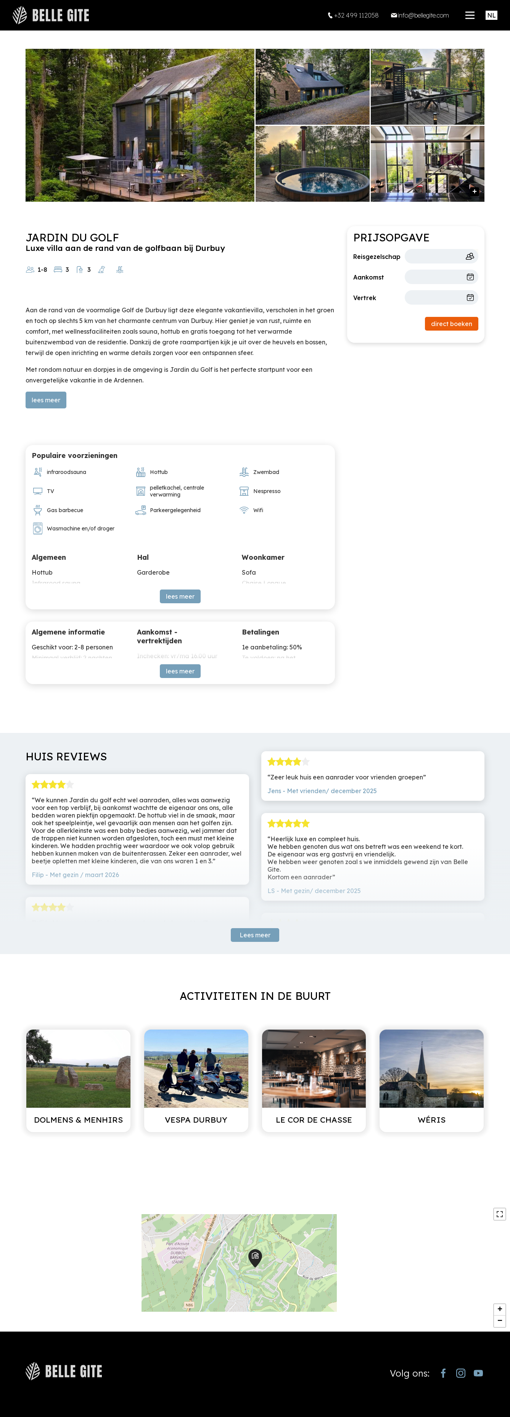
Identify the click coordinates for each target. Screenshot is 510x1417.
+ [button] (499, 1310)
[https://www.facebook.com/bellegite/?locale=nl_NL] (443, 1373)
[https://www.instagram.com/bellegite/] (461, 1373)
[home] (51, 15)
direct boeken (451, 324)
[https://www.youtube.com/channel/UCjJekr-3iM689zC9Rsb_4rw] (478, 1373)
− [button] (499, 1321)
